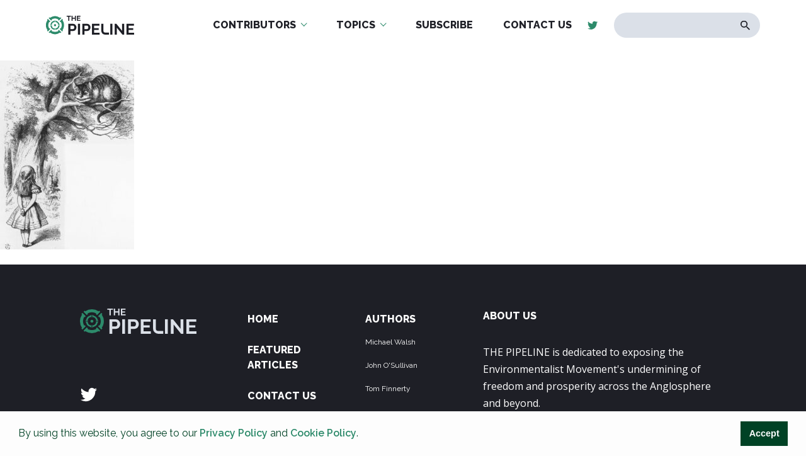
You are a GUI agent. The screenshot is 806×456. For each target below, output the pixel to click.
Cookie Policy (323, 433)
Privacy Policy (234, 433)
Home (262, 319)
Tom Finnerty (388, 388)
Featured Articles (274, 357)
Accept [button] (764, 433)
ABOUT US (509, 316)
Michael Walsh (390, 342)
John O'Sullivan (391, 365)
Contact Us (281, 396)
